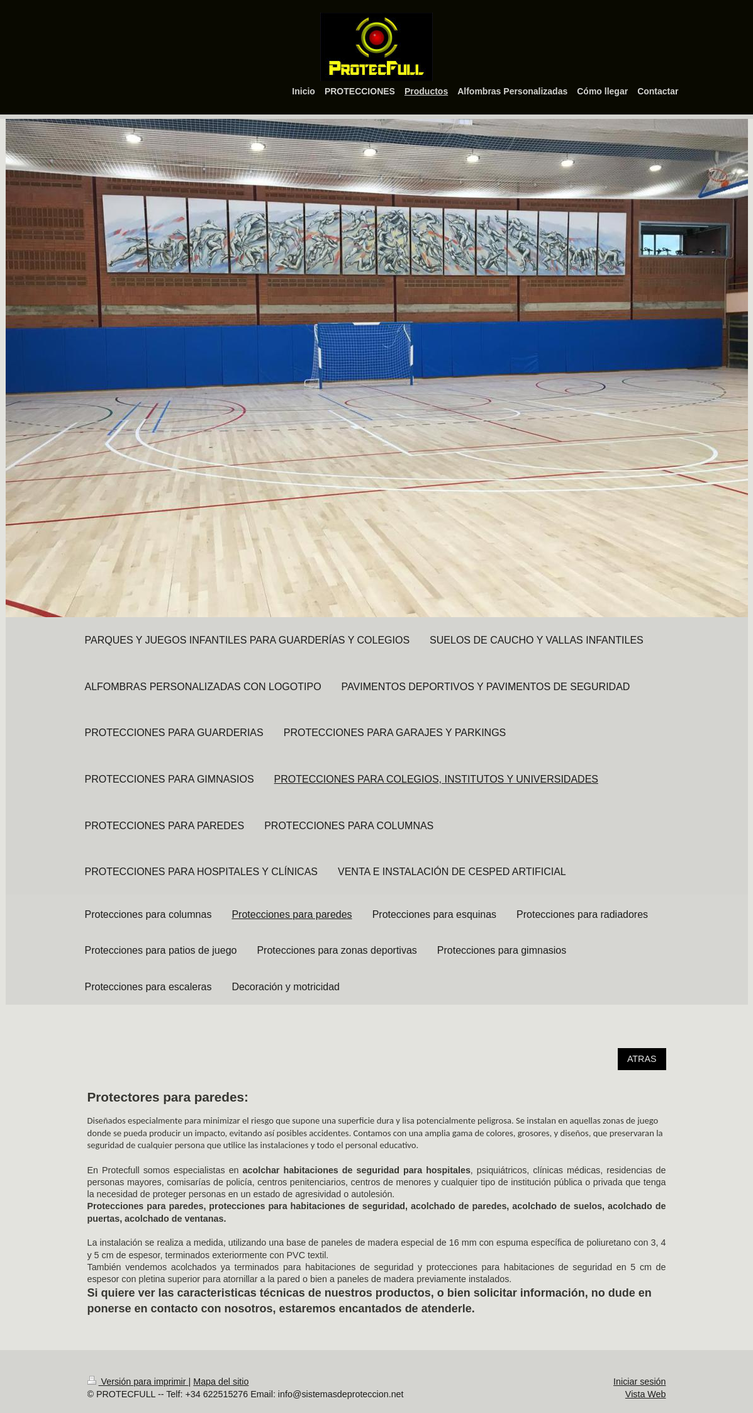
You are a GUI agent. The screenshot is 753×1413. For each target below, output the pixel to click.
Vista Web (645, 1394)
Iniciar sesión (639, 1382)
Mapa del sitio (220, 1382)
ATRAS (642, 1059)
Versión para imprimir (138, 1382)
